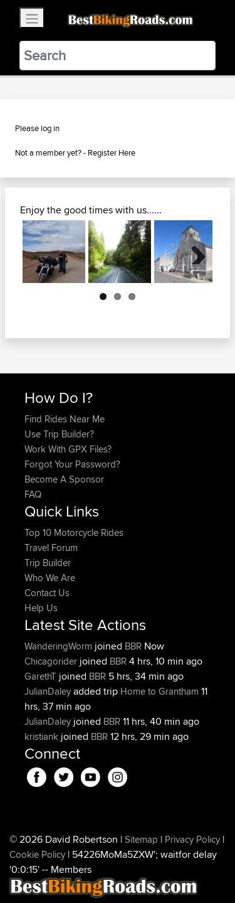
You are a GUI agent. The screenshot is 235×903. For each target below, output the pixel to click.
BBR (133, 646)
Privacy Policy (192, 839)
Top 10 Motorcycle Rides (73, 532)
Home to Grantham (159, 691)
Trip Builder (47, 562)
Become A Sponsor (64, 479)
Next (193, 251)
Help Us (41, 607)
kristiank (42, 736)
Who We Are (49, 577)
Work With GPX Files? (68, 449)
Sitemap (141, 839)
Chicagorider (52, 661)
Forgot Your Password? (72, 464)
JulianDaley (48, 691)
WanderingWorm (59, 646)
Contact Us (47, 592)
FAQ (32, 494)
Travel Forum (51, 547)
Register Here (111, 152)
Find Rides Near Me (64, 418)
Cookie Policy (37, 854)
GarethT (41, 676)
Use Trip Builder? (59, 434)
